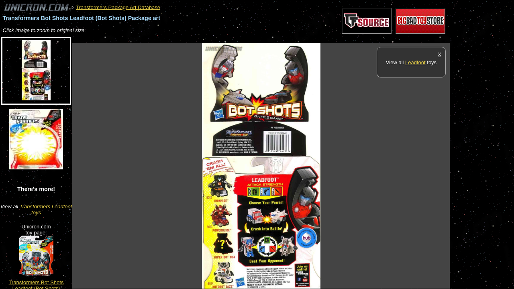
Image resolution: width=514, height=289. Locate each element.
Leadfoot (415, 62)
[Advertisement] (218, 39)
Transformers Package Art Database (118, 7)
